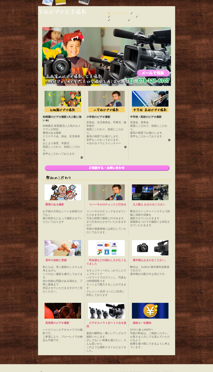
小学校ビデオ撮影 (121, 16)
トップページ (119, 13)
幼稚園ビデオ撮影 (144, 13)
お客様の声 (117, 20)
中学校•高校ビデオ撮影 (153, 16)
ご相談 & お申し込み (143, 20)
